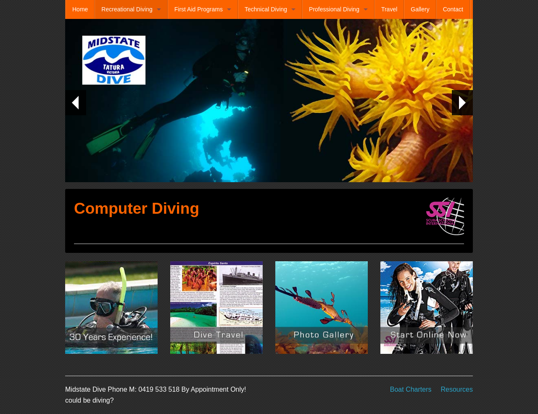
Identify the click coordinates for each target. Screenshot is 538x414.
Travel (389, 9)
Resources (457, 389)
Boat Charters (411, 389)
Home (80, 9)
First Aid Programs (198, 9)
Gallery (420, 9)
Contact (453, 9)
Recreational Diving (126, 9)
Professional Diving (334, 9)
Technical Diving (266, 9)
